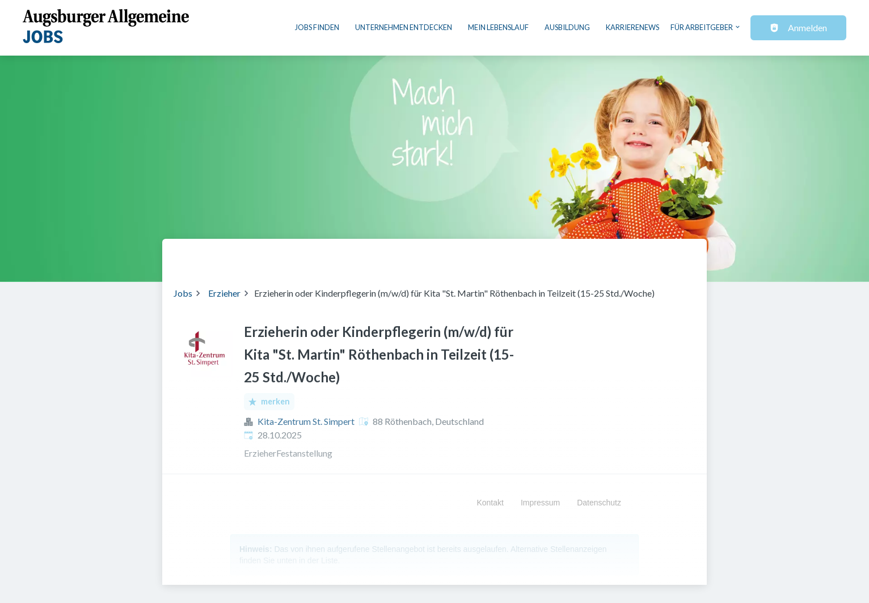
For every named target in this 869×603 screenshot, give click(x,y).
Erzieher (224, 293)
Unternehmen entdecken (403, 27)
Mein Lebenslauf (498, 27)
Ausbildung (567, 27)
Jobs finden (317, 27)
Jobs (183, 293)
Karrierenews (632, 27)
